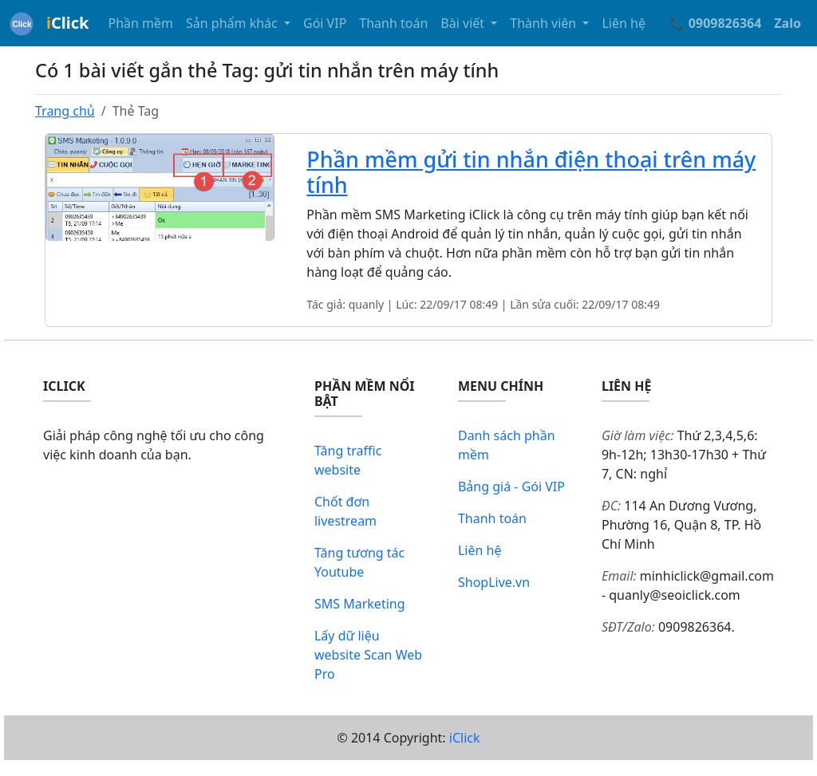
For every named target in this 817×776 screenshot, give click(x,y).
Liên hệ (623, 23)
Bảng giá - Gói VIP (511, 486)
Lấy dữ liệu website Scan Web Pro (368, 655)
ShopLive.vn (494, 582)
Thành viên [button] (544, 23)
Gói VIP (324, 23)
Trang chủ (65, 111)
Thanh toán (393, 23)
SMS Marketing (359, 604)
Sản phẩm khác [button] (233, 23)
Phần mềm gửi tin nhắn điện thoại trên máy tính (531, 171)
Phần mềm (140, 23)
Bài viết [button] (463, 23)
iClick (464, 737)
